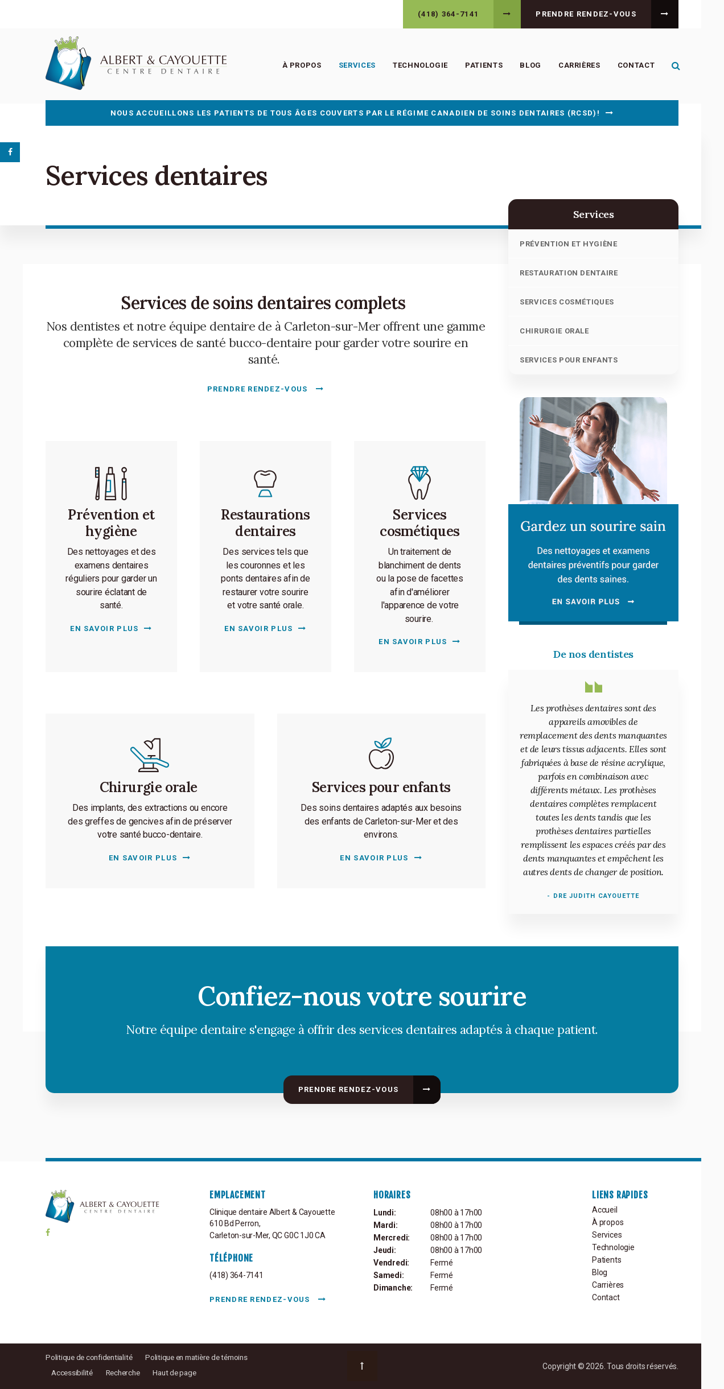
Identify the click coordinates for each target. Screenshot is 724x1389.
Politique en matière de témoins (205, 1357)
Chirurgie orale (554, 331)
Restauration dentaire (569, 273)
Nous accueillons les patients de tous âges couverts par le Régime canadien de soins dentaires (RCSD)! (355, 113)
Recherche (126, 1372)
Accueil (605, 1209)
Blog (529, 65)
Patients (482, 65)
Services (354, 65)
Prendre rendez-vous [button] (586, 14)
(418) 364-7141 (448, 14)
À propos (299, 65)
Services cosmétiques (567, 302)
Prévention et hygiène (569, 244)
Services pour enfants (569, 360)
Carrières (578, 65)
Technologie (418, 65)
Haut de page (181, 1372)
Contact (634, 65)
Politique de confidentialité (91, 1357)
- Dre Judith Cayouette (593, 896)
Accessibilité (72, 1372)
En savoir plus (104, 628)
